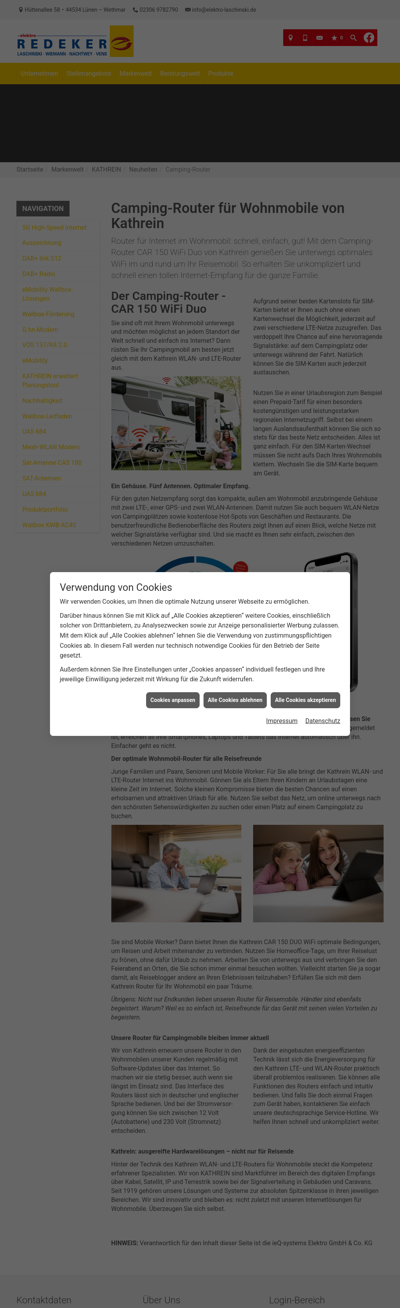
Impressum (282, 720)
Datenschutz (322, 720)
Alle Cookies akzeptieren (305, 700)
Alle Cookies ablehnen (235, 700)
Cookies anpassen (172, 700)
